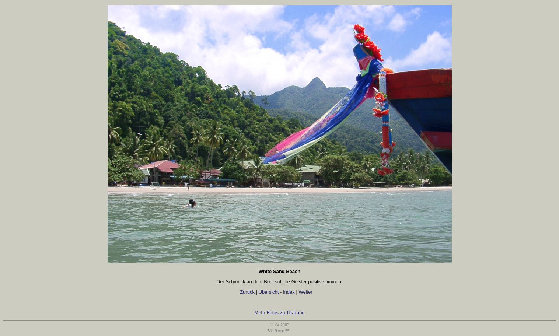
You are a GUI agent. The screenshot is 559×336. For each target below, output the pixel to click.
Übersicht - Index (277, 292)
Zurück (247, 292)
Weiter (306, 292)
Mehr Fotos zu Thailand (279, 312)
